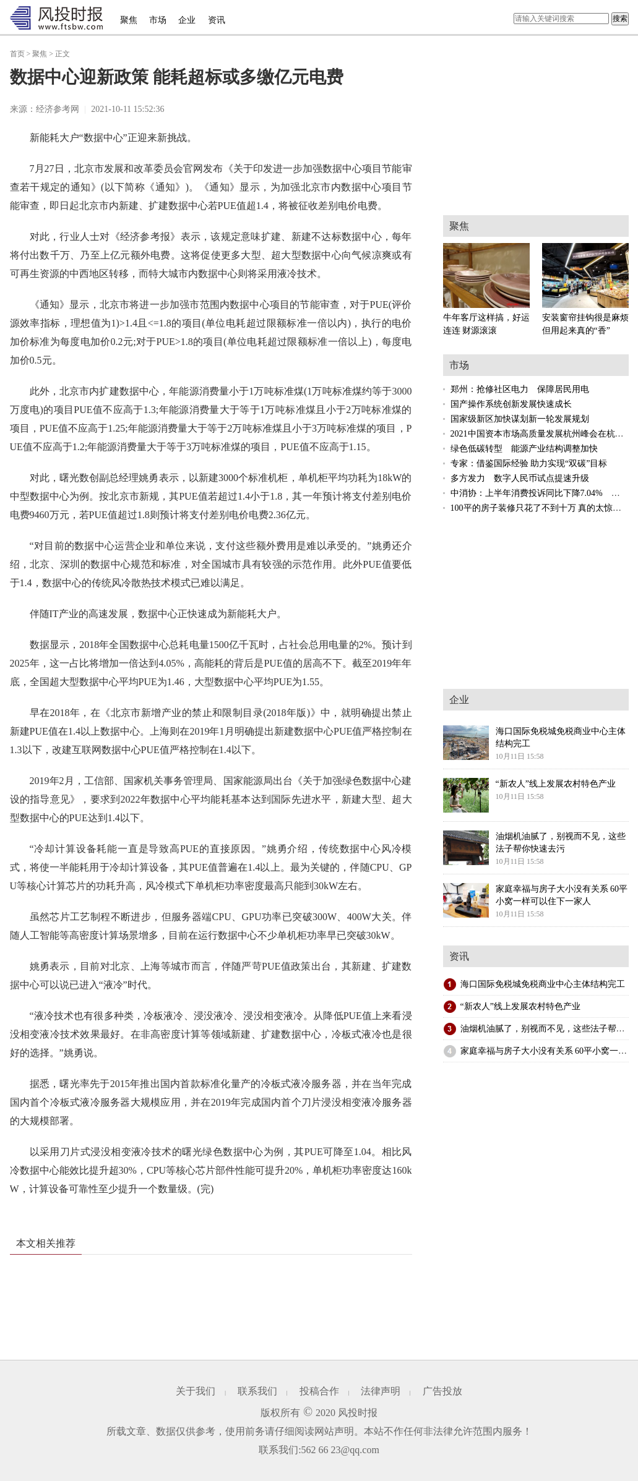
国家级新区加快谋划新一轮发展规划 (519, 419)
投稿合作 (319, 1391)
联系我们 (257, 1391)
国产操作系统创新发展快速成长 (511, 404)
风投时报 (357, 1412)
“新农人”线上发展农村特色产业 (520, 1006)
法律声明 (380, 1391)
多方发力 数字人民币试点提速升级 (519, 478)
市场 (157, 20)
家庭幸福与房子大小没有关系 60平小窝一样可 (548, 1051)
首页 (17, 53)
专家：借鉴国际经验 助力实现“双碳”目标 (529, 463)
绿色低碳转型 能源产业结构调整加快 (524, 448)
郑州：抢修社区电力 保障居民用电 (519, 389)
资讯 (216, 20)
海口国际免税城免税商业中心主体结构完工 (542, 984)
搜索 (620, 18)
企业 (187, 20)
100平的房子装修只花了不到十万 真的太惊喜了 (540, 508)
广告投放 (442, 1391)
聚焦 (128, 20)
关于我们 (195, 1391)
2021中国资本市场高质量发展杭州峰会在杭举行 (541, 433)
